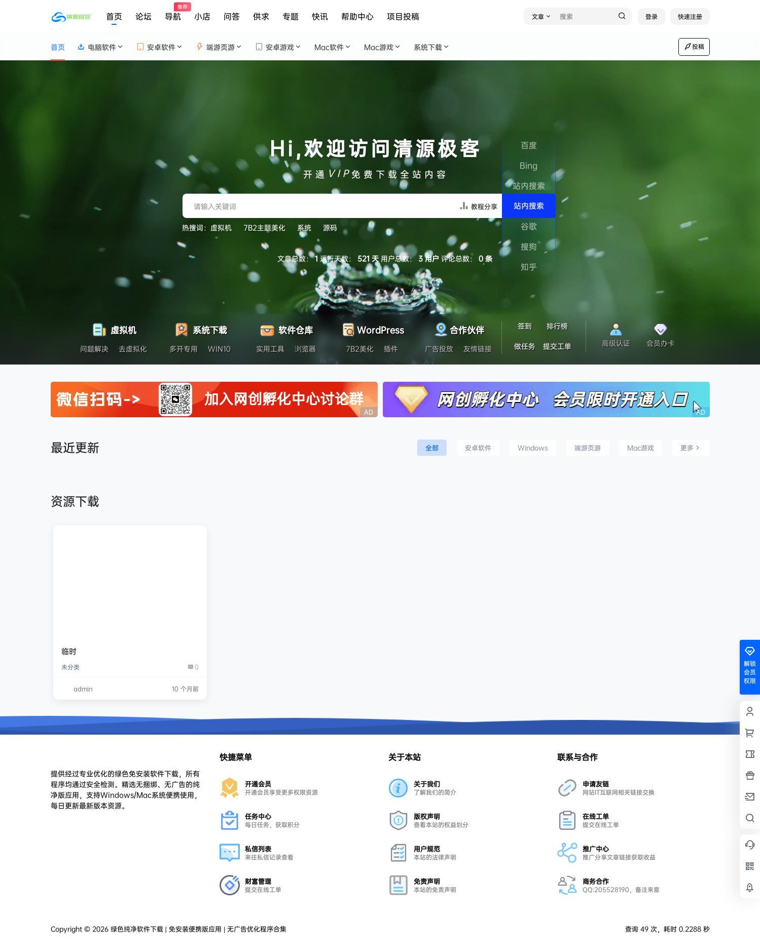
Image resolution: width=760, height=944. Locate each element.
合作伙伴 (458, 327)
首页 (114, 16)
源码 (330, 227)
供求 (261, 16)
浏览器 (305, 348)
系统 (304, 227)
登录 (651, 16)
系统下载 (432, 47)
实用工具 (270, 348)
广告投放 (439, 348)
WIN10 (219, 348)
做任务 (524, 346)
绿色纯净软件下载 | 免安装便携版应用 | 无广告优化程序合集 (197, 928)
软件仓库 (286, 327)
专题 (290, 16)
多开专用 (183, 348)
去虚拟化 (133, 348)
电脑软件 (100, 47)
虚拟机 (221, 227)
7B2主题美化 (264, 227)
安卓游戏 (278, 47)
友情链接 (477, 348)
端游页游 (219, 47)
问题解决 (94, 348)
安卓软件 (160, 47)
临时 (69, 651)
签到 (525, 326)
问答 (232, 16)
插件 (391, 348)
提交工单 (557, 346)
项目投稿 (403, 16)
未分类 (70, 667)
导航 (173, 12)
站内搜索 (529, 205)
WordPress (372, 327)
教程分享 (478, 205)
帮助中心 (357, 16)
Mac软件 (333, 47)
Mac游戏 (383, 47)
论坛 (143, 16)
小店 (202, 16)
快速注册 (690, 16)
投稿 (694, 46)
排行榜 (557, 326)
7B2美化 (360, 348)
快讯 (320, 16)
